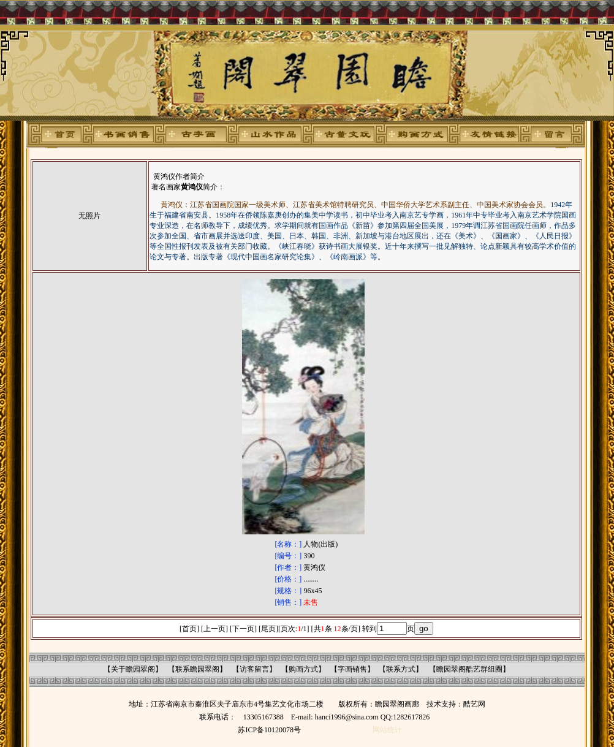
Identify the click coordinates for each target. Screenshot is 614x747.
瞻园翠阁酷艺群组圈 (469, 669)
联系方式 (400, 669)
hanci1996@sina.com (347, 717)
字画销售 (352, 669)
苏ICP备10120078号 (269, 730)
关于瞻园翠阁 (133, 669)
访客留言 (254, 669)
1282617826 (411, 717)
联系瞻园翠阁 (197, 669)
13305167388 (263, 717)
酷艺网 (474, 704)
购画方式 (303, 669)
